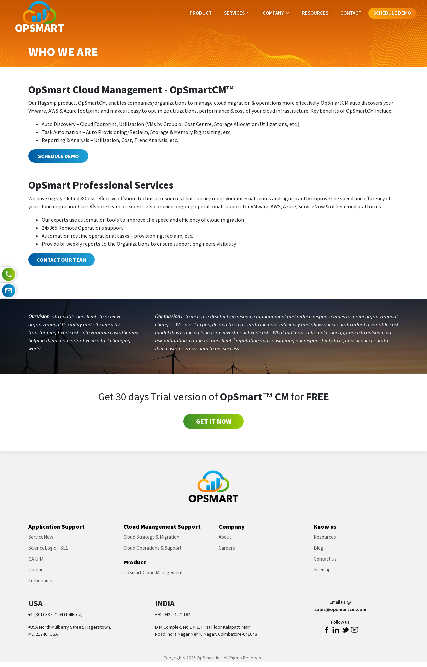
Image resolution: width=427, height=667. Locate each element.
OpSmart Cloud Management (153, 572)
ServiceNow (40, 537)
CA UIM (35, 559)
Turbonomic (40, 580)
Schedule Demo (392, 13)
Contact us (325, 559)
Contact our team (61, 259)
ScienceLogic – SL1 (48, 548)
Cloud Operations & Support (152, 548)
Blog (318, 548)
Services (237, 13)
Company (276, 13)
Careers (227, 548)
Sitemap (322, 569)
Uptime (36, 569)
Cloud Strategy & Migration (151, 537)
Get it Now (213, 421)
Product (201, 13)
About (225, 537)
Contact (350, 13)
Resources (315, 13)
